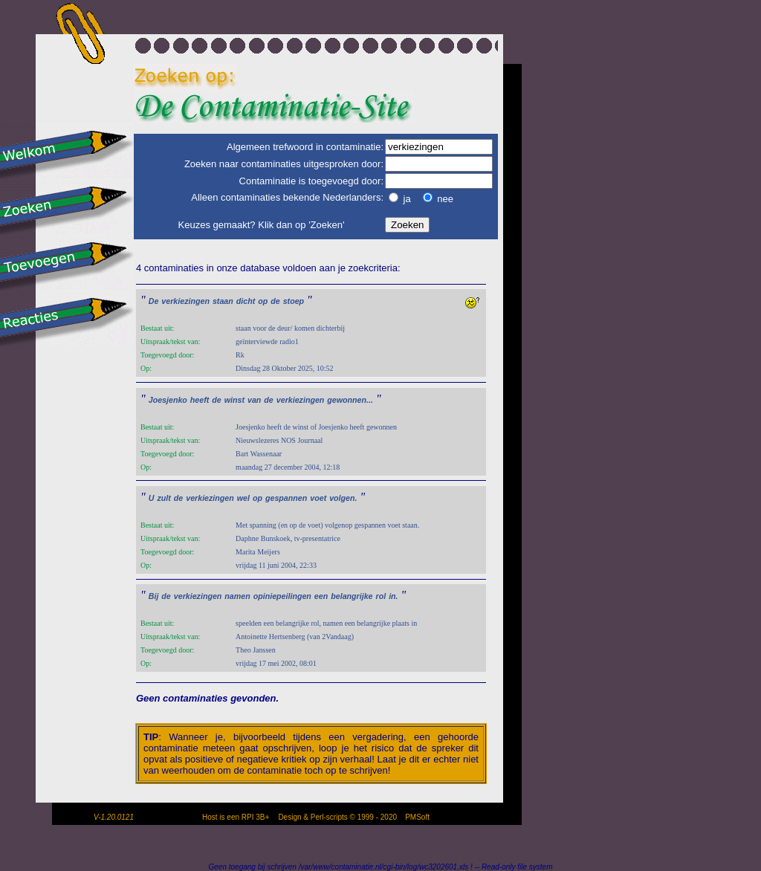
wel (243, 497)
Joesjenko (168, 399)
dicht (245, 301)
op (263, 301)
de (275, 301)
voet (318, 497)
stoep (293, 301)
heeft (199, 399)
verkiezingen (185, 301)
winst (234, 399)
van (254, 399)
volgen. (343, 497)
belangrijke (351, 596)
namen (237, 596)
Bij (154, 596)
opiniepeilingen (282, 596)
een (321, 596)
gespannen (286, 497)
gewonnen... (350, 399)
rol (381, 596)
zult (163, 497)
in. (393, 596)
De (154, 301)
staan (223, 301)
